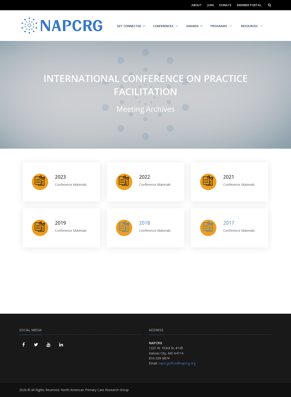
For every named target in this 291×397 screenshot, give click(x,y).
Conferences (165, 26)
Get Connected (129, 26)
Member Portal (249, 5)
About (196, 5)
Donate (225, 5)
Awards (192, 26)
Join (210, 5)
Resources (252, 26)
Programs (221, 26)
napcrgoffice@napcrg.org (177, 363)
